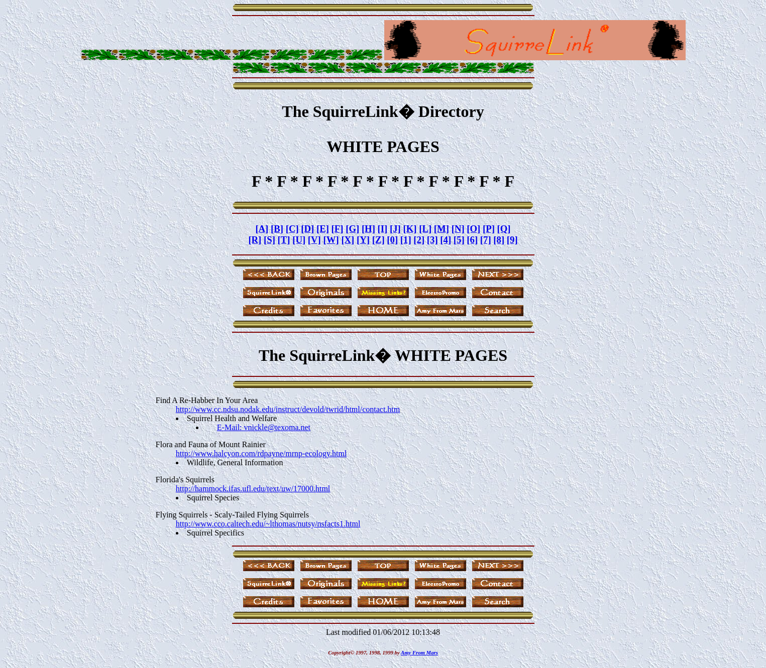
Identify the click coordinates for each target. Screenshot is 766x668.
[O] (473, 228)
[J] (395, 228)
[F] (338, 228)
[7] (485, 239)
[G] (352, 228)
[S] (269, 239)
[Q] (504, 228)
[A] (261, 228)
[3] (432, 239)
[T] (284, 239)
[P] (489, 228)
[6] (472, 239)
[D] (307, 228)
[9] (512, 239)
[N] (458, 228)
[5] (459, 239)
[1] (405, 239)
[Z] (378, 239)
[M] (441, 228)
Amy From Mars (419, 652)
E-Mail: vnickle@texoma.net (263, 427)
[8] (498, 239)
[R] (254, 239)
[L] (425, 228)
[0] (392, 239)
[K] (410, 228)
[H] (368, 228)
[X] (347, 239)
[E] (322, 228)
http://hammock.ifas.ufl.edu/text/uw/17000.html (253, 488)
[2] (418, 239)
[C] (292, 228)
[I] (383, 228)
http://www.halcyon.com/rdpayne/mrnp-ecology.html (261, 453)
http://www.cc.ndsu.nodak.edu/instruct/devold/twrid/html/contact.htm (288, 409)
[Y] (363, 239)
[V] (314, 239)
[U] (298, 239)
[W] (331, 239)
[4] (445, 239)
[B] (277, 228)
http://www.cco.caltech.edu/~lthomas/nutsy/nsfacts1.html (268, 523)
